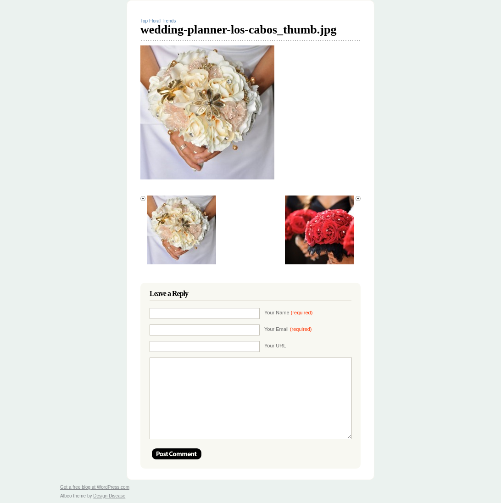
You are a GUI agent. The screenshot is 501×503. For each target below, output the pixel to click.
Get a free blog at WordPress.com (94, 487)
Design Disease (109, 495)
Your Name (288, 312)
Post (176, 453)
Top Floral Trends (158, 20)
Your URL (275, 345)
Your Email (288, 329)
